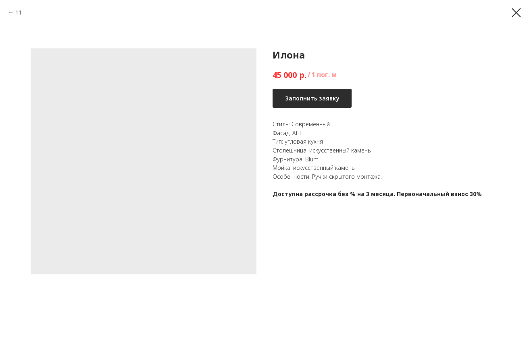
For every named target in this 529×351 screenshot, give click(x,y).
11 (18, 12)
